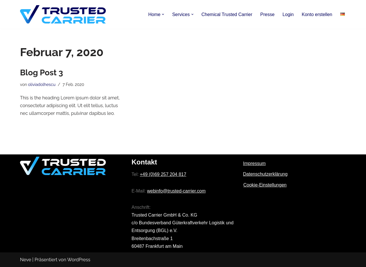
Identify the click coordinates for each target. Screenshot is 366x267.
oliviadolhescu (41, 84)
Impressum (254, 163)
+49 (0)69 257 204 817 (163, 174)
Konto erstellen (317, 14)
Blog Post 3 (41, 72)
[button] (163, 14)
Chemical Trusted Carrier (226, 14)
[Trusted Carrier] (63, 14)
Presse (267, 14)
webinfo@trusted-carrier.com (176, 191)
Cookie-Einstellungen (265, 184)
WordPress (78, 259)
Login (288, 14)
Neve (25, 259)
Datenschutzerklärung (265, 174)
